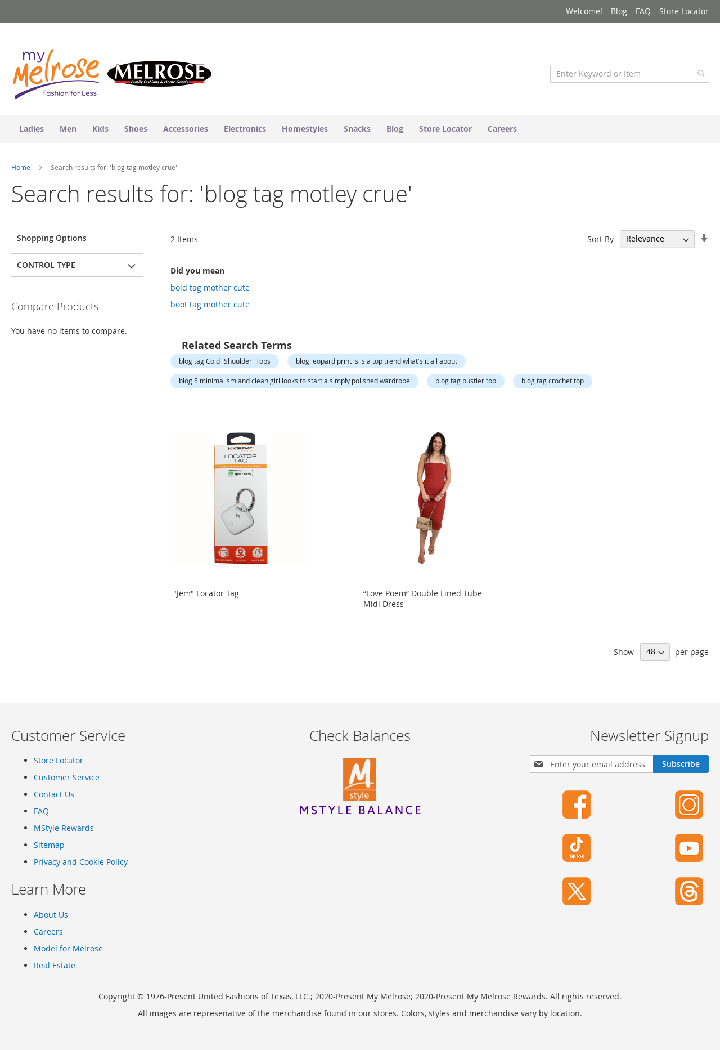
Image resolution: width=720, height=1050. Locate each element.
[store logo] (112, 76)
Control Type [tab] (46, 267)
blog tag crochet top (552, 382)
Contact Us (54, 794)
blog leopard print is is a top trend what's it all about (376, 363)
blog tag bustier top (465, 382)
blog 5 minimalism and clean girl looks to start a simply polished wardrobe (294, 382)
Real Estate (54, 965)
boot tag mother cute (210, 306)
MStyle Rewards (64, 828)
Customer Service (67, 777)
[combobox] (629, 76)
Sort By (600, 241)
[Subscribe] (681, 764)
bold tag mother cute (210, 289)
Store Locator (684, 11)
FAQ (643, 11)
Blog (619, 11)
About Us (51, 914)
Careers (48, 931)
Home (21, 169)
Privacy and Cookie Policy (81, 861)
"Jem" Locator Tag (206, 595)
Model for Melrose (68, 948)
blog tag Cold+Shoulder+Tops (225, 363)
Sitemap (49, 844)
